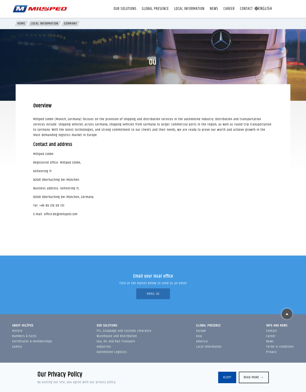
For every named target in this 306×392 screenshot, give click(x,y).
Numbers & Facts (24, 336)
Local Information (189, 9)
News (214, 9)
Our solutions (125, 9)
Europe (201, 331)
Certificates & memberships (32, 341)
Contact (246, 9)
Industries (104, 346)
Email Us (153, 294)
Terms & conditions (280, 346)
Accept (227, 377)
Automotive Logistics (112, 352)
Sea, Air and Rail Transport (116, 341)
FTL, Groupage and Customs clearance (124, 331)
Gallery (17, 346)
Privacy (271, 352)
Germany (70, 23)
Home (21, 23)
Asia (199, 336)
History (17, 331)
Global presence (155, 9)
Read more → (254, 377)
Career (229, 9)
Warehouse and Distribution (117, 336)
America (202, 341)
